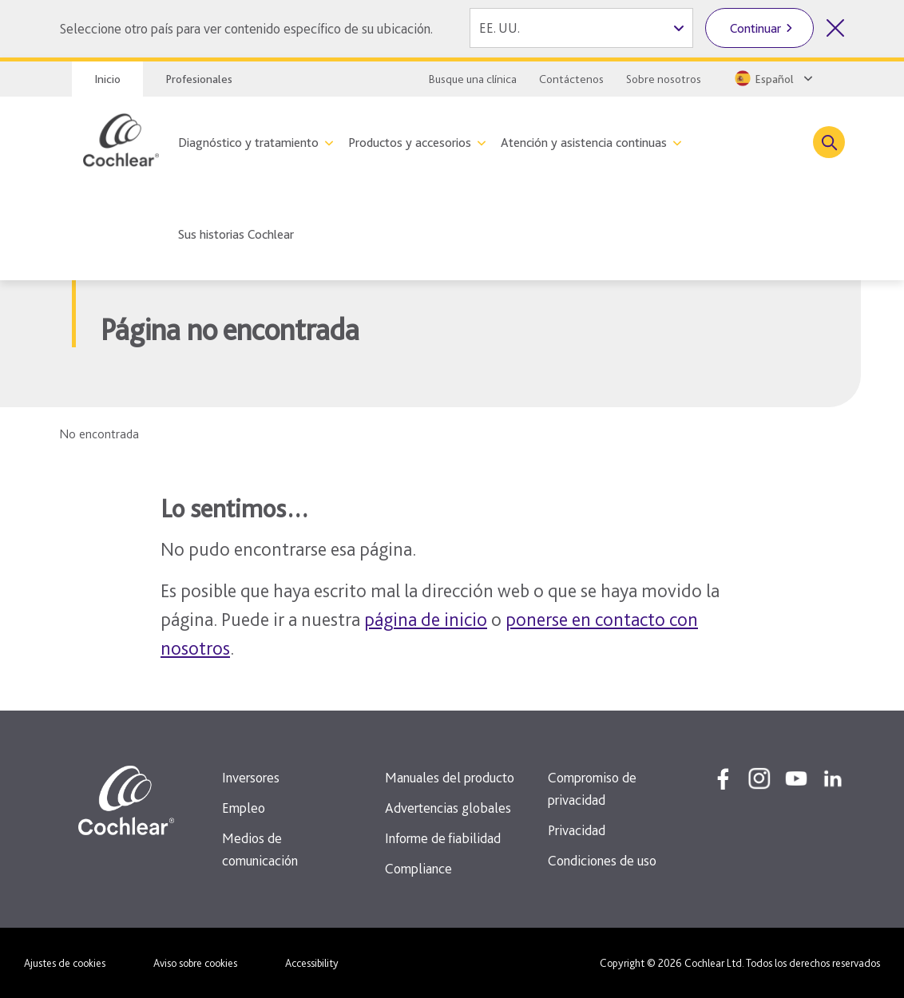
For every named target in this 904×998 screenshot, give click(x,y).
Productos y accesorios (409, 142)
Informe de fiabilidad (443, 838)
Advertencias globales (448, 807)
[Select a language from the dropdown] (772, 78)
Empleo (243, 807)
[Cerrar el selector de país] (835, 28)
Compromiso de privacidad (592, 788)
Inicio (107, 79)
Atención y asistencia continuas (584, 142)
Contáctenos (571, 79)
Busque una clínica (473, 79)
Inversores (251, 777)
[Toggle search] (829, 142)
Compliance (418, 868)
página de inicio (425, 619)
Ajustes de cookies (64, 962)
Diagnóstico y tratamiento (248, 142)
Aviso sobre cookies (195, 962)
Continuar (755, 28)
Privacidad (576, 830)
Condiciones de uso (602, 860)
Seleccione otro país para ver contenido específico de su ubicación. (246, 28)
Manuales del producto (449, 777)
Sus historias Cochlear (236, 234)
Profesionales (198, 79)
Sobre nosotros (663, 79)
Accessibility (312, 962)
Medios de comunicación (260, 849)
